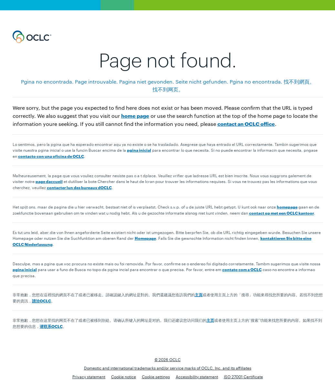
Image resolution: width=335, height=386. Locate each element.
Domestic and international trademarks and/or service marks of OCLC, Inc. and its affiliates (167, 368)
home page (135, 115)
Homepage (145, 238)
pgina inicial (139, 150)
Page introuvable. (96, 81)
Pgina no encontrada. (47, 81)
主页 (210, 320)
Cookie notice (123, 376)
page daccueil (49, 181)
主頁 (199, 294)
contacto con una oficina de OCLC (51, 156)
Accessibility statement (197, 376)
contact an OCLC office (246, 123)
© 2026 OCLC (167, 359)
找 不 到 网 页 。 (167, 89)
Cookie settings (156, 376)
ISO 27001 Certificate (243, 376)
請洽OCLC (41, 300)
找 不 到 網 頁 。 (299, 81)
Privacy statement (88, 376)
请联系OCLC (51, 326)
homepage (287, 206)
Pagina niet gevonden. (146, 81)
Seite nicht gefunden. (201, 81)
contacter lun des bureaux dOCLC (79, 187)
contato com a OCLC (242, 269)
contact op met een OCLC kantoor (281, 213)
